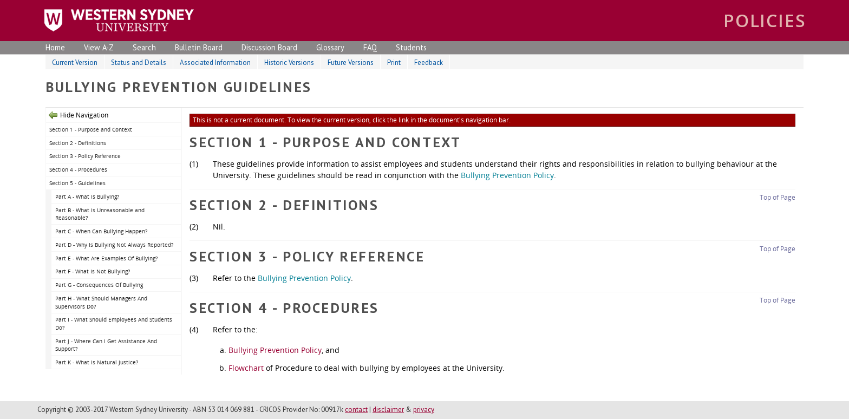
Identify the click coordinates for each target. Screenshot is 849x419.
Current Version (74, 62)
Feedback (428, 62)
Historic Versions (289, 62)
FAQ (370, 47)
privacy (423, 409)
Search (144, 47)
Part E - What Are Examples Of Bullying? (106, 258)
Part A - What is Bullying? (87, 196)
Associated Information (215, 62)
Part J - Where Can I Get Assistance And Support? (106, 345)
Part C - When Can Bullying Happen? (101, 231)
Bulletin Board (199, 47)
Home (55, 47)
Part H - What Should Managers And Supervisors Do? (101, 302)
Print (394, 62)
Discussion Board (269, 47)
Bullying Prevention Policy (507, 175)
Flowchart (246, 368)
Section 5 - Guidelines (77, 183)
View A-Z (99, 47)
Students (411, 47)
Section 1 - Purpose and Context (90, 129)
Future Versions (351, 62)
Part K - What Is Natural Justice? (96, 362)
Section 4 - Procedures (78, 169)
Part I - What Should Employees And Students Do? (113, 323)
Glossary (330, 47)
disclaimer (388, 409)
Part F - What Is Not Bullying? (92, 271)
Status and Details (138, 62)
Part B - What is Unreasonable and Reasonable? (100, 214)
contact (356, 409)
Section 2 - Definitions (77, 143)
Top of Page (777, 197)
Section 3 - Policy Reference (85, 156)
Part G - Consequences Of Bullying (99, 285)
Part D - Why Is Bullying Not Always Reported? (114, 244)
